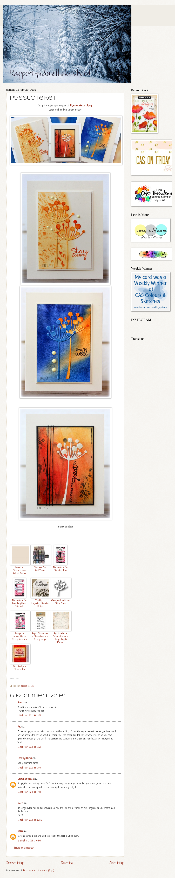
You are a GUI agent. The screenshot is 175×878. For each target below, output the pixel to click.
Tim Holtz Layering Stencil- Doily (40, 603)
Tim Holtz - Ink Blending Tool (60, 569)
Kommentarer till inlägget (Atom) (38, 870)
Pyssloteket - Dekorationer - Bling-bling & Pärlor (60, 638)
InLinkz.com (14, 679)
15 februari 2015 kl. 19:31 (29, 792)
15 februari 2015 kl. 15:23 (29, 747)
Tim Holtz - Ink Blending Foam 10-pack (19, 603)
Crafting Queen (25, 758)
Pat (19, 727)
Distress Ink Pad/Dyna (40, 569)
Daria (20, 831)
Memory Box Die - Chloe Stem (60, 602)
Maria (20, 803)
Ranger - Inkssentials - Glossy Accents (19, 636)
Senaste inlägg (15, 863)
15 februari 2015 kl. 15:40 (30, 768)
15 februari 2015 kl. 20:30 (30, 820)
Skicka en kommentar (24, 848)
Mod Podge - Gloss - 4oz (19, 668)
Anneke (21, 702)
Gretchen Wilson (26, 779)
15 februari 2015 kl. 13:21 (29, 716)
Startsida (67, 863)
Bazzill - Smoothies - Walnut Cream (19, 570)
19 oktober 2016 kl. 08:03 (30, 841)
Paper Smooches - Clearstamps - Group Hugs (40, 636)
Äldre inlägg (117, 863)
